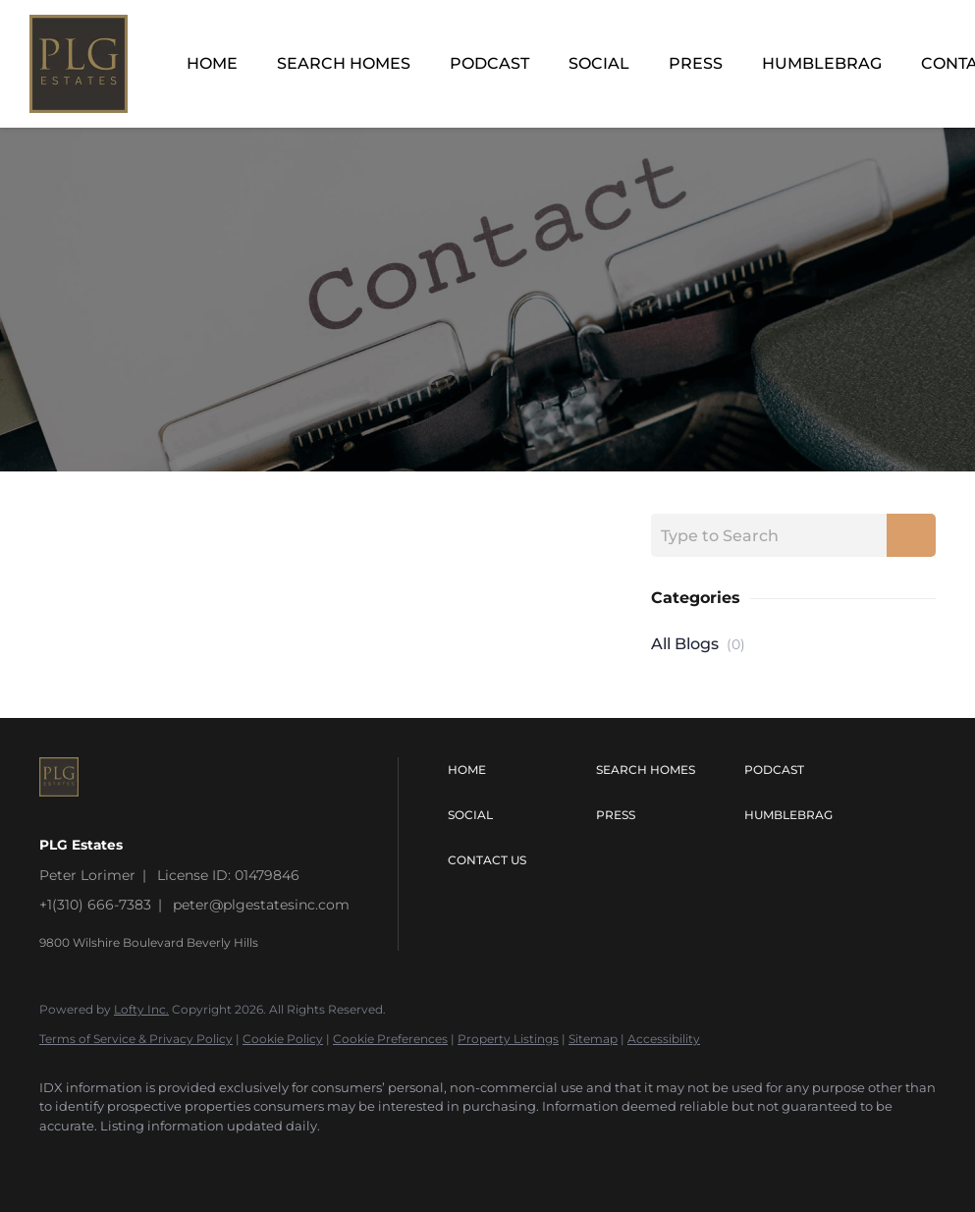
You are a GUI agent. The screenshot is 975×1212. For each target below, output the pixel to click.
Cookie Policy (283, 1038)
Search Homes (343, 63)
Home (212, 63)
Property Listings (508, 1038)
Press (696, 63)
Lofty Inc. (141, 1009)
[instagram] (62, 1159)
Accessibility (663, 1038)
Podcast (489, 63)
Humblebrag (822, 63)
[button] (517, 770)
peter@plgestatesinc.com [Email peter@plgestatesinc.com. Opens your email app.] (261, 904)
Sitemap (593, 1038)
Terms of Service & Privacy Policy (136, 1038)
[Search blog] (911, 535)
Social (599, 63)
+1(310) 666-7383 (95, 904)
